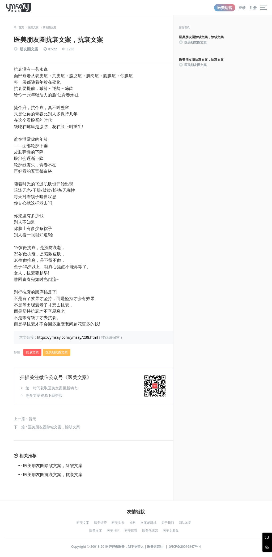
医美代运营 (150, 530)
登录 (242, 7)
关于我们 (167, 522)
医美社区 (113, 530)
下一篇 (47, 426)
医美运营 (224, 7)
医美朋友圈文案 (56, 352)
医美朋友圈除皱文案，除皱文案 (53, 465)
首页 (21, 27)
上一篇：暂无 (25, 418)
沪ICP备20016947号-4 (185, 546)
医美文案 (33, 27)
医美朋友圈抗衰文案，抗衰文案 (53, 474)
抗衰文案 (32, 352)
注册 (253, 7)
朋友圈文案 (49, 27)
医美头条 (118, 522)
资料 (132, 522)
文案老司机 (148, 522)
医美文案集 (171, 530)
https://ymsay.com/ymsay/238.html (67, 337)
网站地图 (185, 522)
